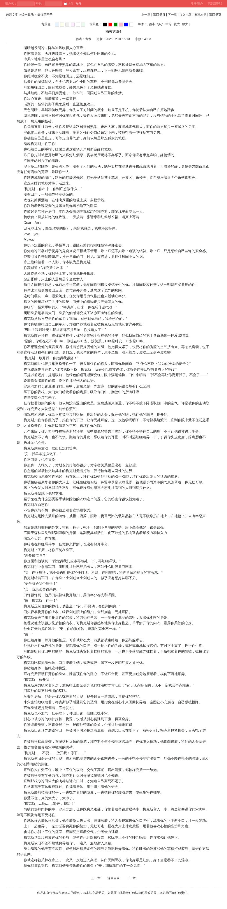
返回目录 (113, 878)
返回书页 (215, 14)
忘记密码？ (215, 3)
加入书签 (185, 14)
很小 (152, 24)
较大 (177, 24)
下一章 (172, 14)
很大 (185, 24)
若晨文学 (12, 14)
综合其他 (27, 14)
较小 (160, 24)
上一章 (145, 14)
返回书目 (159, 14)
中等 (168, 24)
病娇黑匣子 (45, 14)
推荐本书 (200, 14)
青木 (88, 39)
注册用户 (197, 3)
